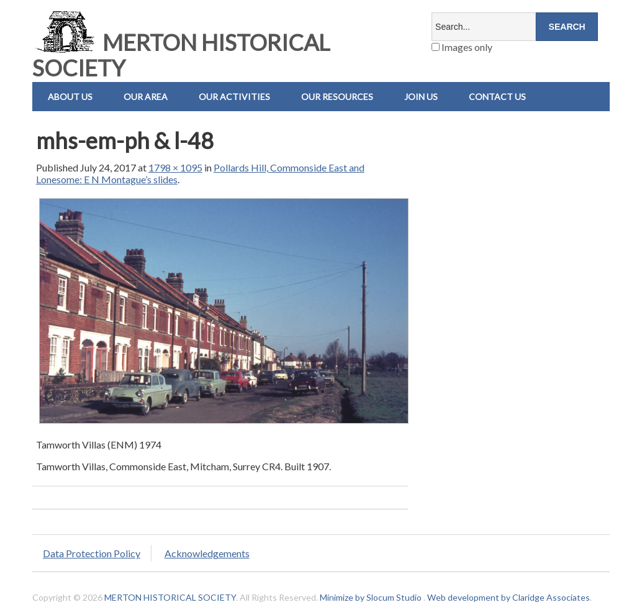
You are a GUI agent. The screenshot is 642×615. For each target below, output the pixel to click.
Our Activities (234, 96)
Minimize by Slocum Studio (371, 597)
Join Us (421, 96)
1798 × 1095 (175, 167)
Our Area (146, 96)
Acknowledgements (207, 553)
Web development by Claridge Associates (508, 597)
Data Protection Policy (91, 553)
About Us (70, 96)
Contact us (497, 96)
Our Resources (337, 96)
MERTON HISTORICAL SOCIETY (181, 55)
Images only (462, 47)
